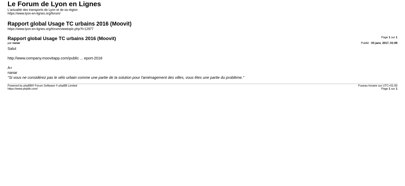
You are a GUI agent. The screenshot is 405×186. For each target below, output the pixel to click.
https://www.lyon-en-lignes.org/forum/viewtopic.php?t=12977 (50, 29)
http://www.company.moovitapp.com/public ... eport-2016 (54, 58)
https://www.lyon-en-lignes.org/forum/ (33, 13)
